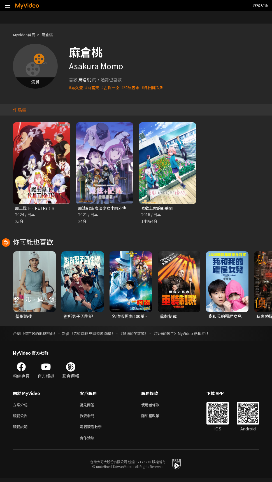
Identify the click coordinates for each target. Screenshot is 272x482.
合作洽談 (88, 441)
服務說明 (21, 429)
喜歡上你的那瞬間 (158, 208)
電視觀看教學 (92, 429)
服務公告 (21, 417)
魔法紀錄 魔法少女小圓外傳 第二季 (110, 208)
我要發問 (88, 417)
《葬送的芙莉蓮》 (141, 334)
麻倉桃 (51, 35)
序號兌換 (260, 5)
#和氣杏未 (133, 87)
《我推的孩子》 (174, 334)
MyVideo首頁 (25, 35)
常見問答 (88, 406)
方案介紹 (21, 406)
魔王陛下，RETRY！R (35, 208)
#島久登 (76, 87)
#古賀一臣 (112, 87)
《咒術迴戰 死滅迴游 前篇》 (97, 334)
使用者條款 (155, 406)
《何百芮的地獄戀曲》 (40, 334)
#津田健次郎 (157, 87)
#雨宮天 (93, 87)
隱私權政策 (155, 417)
